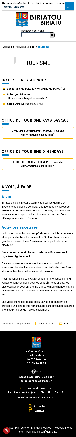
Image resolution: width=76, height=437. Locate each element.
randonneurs (19, 278)
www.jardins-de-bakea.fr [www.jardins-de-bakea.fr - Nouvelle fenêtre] (48, 88)
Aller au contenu (10, 3)
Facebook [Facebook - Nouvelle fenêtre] (41, 323)
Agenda (39, 410)
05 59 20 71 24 (36, 363)
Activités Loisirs (25, 46)
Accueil (7, 46)
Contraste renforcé (14, 7)
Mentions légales (41, 427)
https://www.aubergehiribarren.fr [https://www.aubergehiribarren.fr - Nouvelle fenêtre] (25, 98)
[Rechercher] (52, 35)
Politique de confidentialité (41, 431)
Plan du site (22, 427)
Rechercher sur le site (32, 30)
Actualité (39, 406)
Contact (23, 3)
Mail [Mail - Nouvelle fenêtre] (63, 323)
